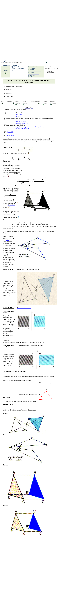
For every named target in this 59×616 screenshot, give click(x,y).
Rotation (18, 116)
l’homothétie (10, 132)
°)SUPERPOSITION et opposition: (15, 371)
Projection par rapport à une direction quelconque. (30, 127)
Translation (18, 114)
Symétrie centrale (20, 121)
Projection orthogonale (22, 128)
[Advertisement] (15, 15)
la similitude (10, 135)
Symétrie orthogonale (21, 123)
